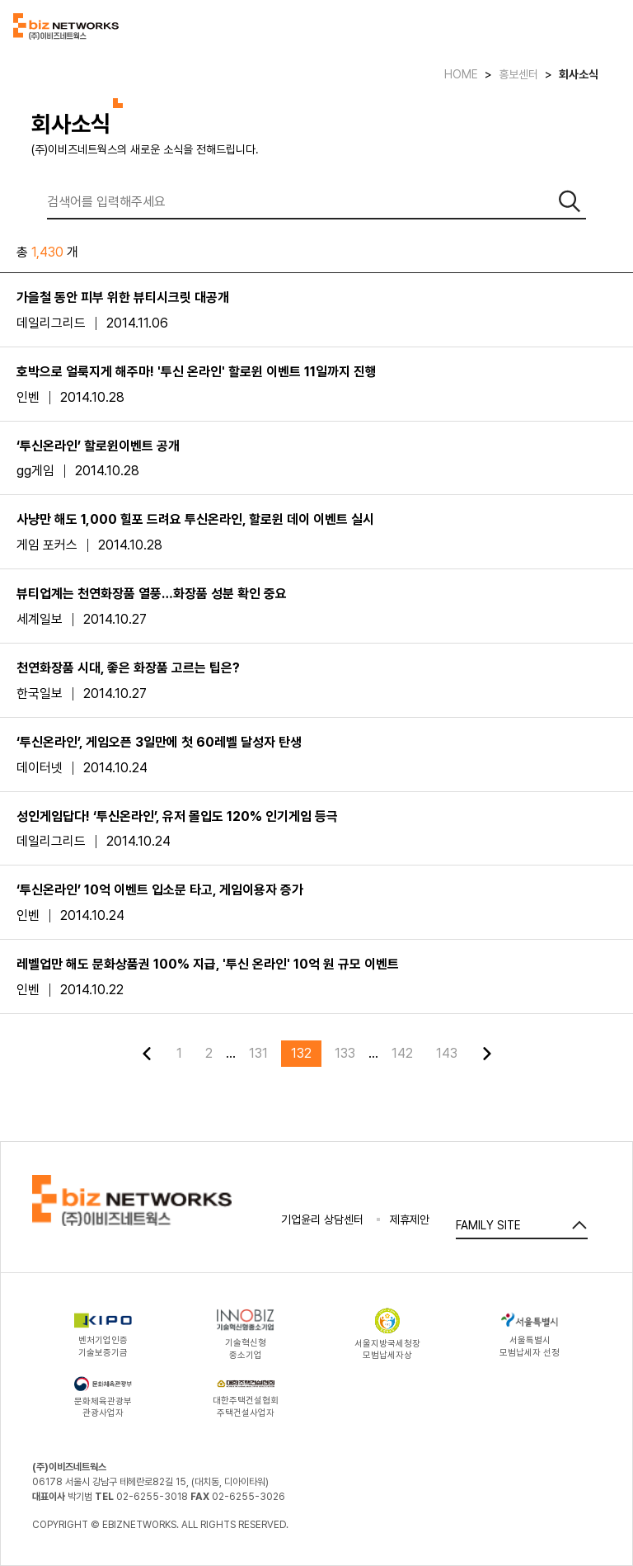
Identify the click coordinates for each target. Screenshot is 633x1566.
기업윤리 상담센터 (322, 1219)
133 (345, 1053)
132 (301, 1053)
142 (402, 1053)
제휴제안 (409, 1219)
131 (258, 1053)
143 (446, 1053)
